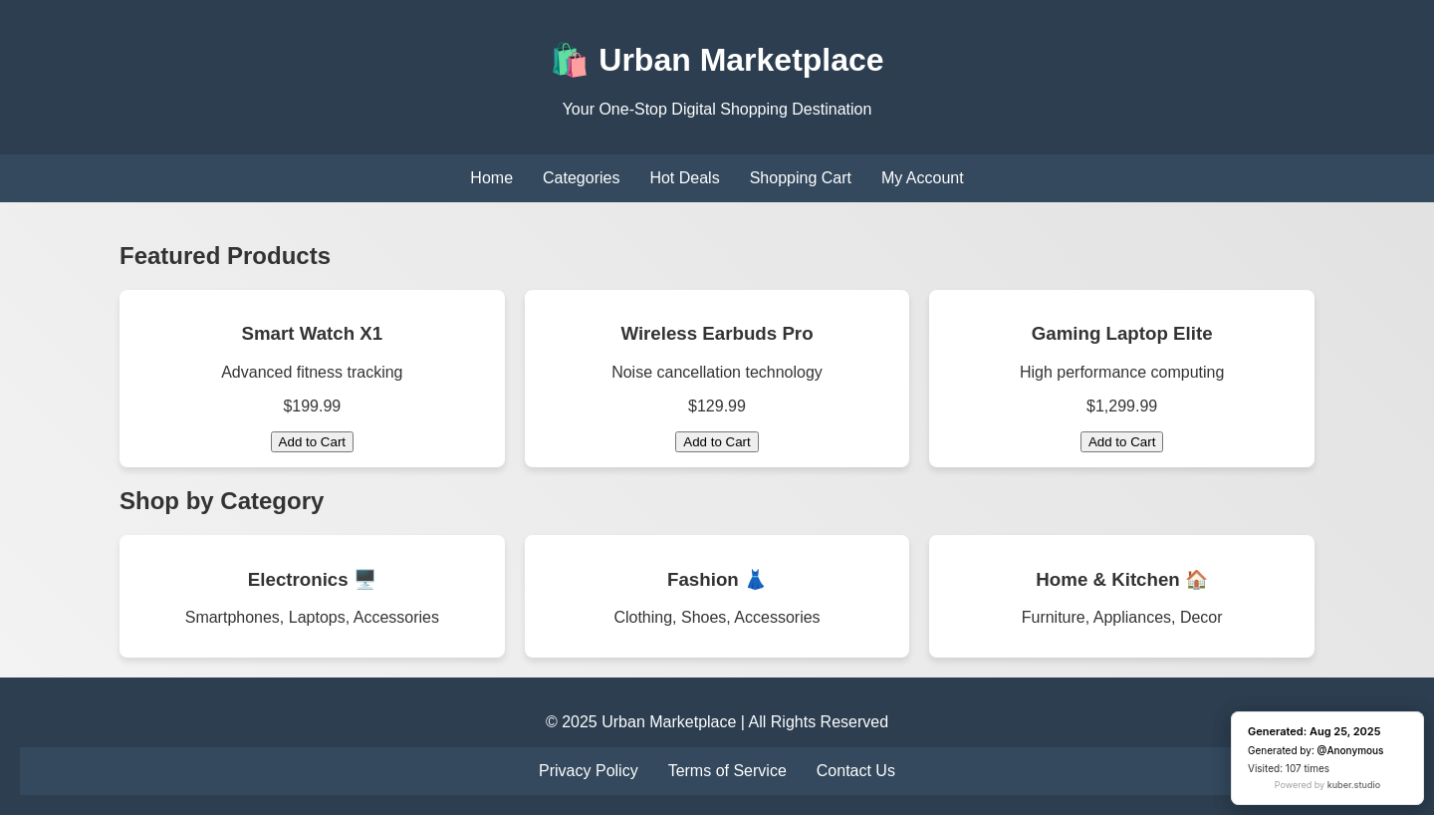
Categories (581, 177)
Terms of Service (727, 770)
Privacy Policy (588, 770)
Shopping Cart (800, 177)
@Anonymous (1350, 750)
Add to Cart (312, 441)
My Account (922, 177)
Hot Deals (684, 177)
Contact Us (856, 770)
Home (491, 177)
